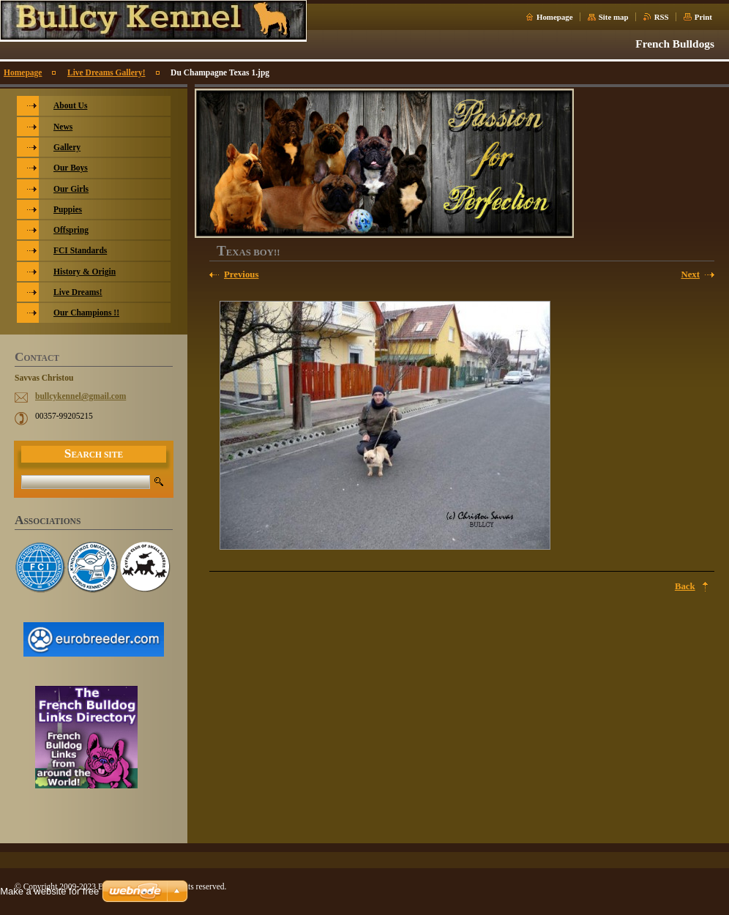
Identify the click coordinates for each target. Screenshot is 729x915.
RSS (661, 16)
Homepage (555, 16)
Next (690, 274)
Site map (614, 16)
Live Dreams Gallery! (106, 72)
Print (703, 16)
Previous (241, 274)
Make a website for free (49, 891)
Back (685, 586)
